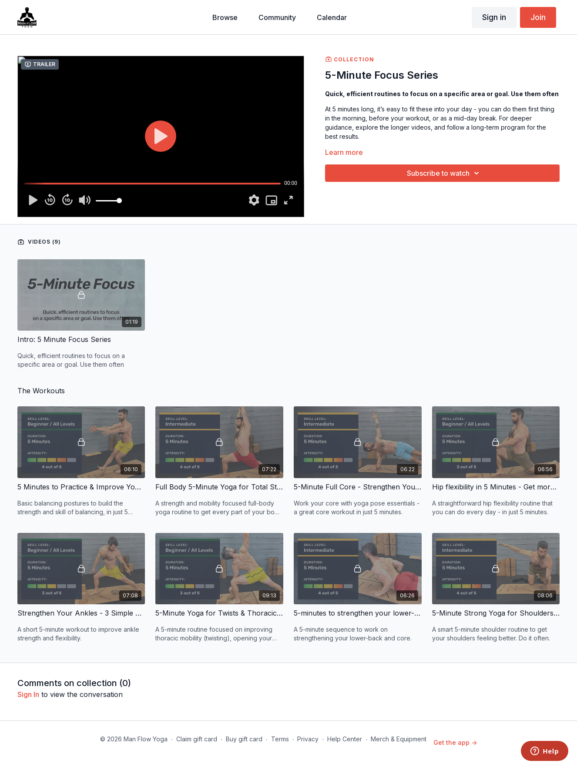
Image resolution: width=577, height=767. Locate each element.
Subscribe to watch (444, 173)
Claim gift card (196, 739)
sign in (28, 694)
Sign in (494, 17)
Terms (280, 739)
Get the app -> (455, 742)
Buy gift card (244, 739)
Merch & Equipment (398, 739)
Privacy (308, 739)
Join (538, 17)
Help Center (344, 739)
